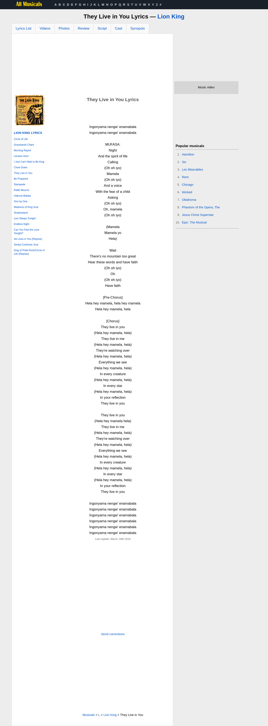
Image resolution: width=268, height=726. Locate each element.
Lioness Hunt (21, 156)
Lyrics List (23, 28)
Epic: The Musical (194, 222)
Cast (118, 28)
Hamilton (188, 154)
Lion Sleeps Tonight (25, 218)
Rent (185, 177)
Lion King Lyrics (28, 132)
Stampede (19, 184)
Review (84, 28)
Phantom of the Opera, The (201, 207)
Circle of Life (21, 139)
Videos (45, 28)
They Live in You (23, 173)
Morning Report (22, 150)
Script (102, 28)
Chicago (187, 184)
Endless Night (21, 224)
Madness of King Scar (26, 207)
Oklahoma (189, 199)
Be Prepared (21, 178)
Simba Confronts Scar (26, 244)
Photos (64, 28)
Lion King (170, 16)
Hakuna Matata (22, 195)
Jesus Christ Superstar (198, 215)
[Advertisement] (92, 65)
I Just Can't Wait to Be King (29, 161)
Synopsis (137, 28)
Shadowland (21, 212)
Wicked (187, 192)
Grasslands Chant (24, 144)
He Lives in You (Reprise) (28, 239)
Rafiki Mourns (21, 190)
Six (184, 162)
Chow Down (20, 167)
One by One (20, 201)
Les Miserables (192, 169)
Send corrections (113, 634)
